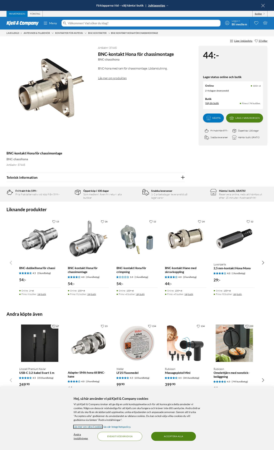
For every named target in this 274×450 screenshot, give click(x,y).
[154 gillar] (152, 326)
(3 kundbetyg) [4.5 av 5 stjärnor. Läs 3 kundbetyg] (44, 273)
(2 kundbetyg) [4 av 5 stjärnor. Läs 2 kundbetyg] (93, 277)
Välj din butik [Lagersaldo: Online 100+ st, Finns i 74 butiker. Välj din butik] (212, 103)
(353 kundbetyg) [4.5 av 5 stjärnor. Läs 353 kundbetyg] (45, 377)
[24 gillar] (201, 221)
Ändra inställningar (81, 436)
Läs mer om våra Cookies (88, 426)
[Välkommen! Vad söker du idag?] (143, 23)
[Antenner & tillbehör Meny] (52, 33)
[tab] (17, 14)
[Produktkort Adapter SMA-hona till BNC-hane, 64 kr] (88, 343)
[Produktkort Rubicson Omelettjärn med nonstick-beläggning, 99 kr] (234, 343)
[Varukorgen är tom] (265, 22)
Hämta (213, 118)
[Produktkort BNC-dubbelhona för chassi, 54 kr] (40, 239)
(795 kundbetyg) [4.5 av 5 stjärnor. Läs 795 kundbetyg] (240, 381)
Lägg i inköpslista (241, 41)
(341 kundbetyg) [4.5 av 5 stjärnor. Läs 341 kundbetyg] (191, 377)
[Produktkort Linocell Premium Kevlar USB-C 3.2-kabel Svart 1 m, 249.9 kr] (40, 343)
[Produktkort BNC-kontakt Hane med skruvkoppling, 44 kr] (185, 239)
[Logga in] (236, 22)
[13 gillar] (55, 221)
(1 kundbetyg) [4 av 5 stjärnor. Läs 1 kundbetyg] (238, 273)
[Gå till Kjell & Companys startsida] (24, 23)
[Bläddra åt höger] (263, 262)
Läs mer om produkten (112, 78)
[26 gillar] (104, 221)
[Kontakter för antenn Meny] (85, 33)
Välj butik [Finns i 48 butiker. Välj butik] (188, 294)
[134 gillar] (201, 326)
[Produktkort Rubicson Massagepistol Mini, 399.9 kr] (185, 343)
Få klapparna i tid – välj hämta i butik (120, 5)
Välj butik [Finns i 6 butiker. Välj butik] (41, 294)
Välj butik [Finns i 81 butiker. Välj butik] (91, 294)
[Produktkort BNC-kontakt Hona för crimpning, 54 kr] (137, 239)
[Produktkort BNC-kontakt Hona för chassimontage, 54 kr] (88, 239)
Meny (50, 23)
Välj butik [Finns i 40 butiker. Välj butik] (140, 294)
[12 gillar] (152, 221)
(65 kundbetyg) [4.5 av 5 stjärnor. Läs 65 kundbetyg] (142, 377)
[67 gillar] (55, 326)
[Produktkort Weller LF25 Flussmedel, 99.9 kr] (137, 343)
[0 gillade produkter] (256, 22)
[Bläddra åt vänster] (11, 262)
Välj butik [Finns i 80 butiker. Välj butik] (237, 294)
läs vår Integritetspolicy (116, 426)
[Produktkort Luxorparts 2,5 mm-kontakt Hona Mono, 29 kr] (234, 239)
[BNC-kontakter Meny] (109, 33)
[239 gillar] (249, 326)
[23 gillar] (261, 41)
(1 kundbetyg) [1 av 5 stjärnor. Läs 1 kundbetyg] (141, 277)
